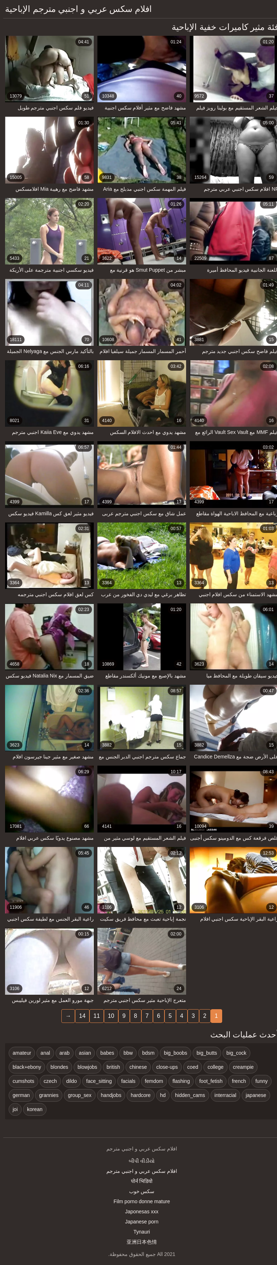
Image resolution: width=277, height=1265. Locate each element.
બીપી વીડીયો (138, 1161)
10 (108, 1016)
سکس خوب (138, 1191)
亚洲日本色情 (138, 1242)
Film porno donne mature (138, 1201)
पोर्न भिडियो (139, 1181)
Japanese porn (138, 1222)
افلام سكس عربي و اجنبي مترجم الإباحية (75, 9)
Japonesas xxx (138, 1211)
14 (79, 1016)
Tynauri (138, 1232)
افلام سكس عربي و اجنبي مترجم (138, 1171)
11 (93, 1016)
